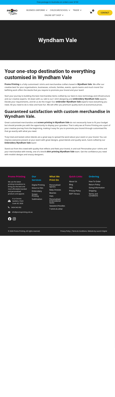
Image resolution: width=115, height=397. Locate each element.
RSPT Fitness (74, 194)
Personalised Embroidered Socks (55, 201)
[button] (9, 219)
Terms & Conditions (79, 231)
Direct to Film (37, 188)
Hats (51, 196)
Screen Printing (35, 195)
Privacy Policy (75, 191)
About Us (73, 182)
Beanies (52, 193)
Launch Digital (101, 231)
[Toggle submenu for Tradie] (80, 10)
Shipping (92, 191)
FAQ (71, 188)
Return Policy (94, 185)
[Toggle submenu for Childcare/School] (69, 10)
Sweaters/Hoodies (57, 206)
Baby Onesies (55, 190)
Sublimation (37, 199)
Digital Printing (38, 185)
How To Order (95, 182)
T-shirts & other (56, 209)
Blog (71, 185)
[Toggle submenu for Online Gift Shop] (62, 15)
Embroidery (37, 191)
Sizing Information (97, 188)
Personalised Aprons (54, 186)
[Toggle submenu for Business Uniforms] (46, 10)
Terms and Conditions (93, 195)
